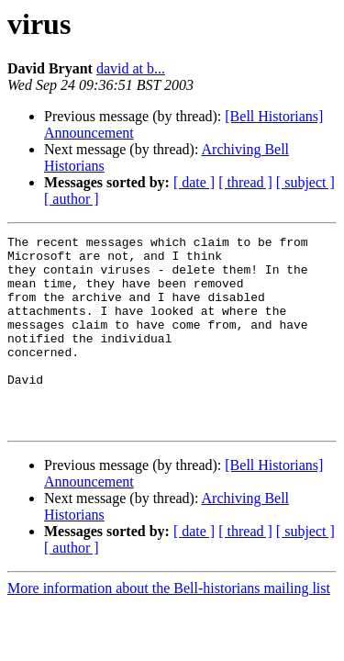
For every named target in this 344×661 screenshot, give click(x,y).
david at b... (130, 68)
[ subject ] (305, 182)
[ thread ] (245, 182)
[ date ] (194, 182)
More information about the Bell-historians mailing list (168, 626)
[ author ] (71, 199)
